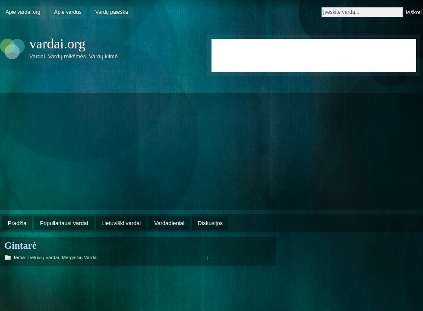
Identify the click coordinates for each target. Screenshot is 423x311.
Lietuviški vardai (121, 223)
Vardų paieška (111, 12)
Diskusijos (210, 223)
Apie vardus (68, 12)
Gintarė (20, 245)
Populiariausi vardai (64, 223)
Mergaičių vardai (80, 257)
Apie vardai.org (23, 12)
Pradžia (17, 223)
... (212, 257)
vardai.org (57, 43)
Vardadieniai (169, 223)
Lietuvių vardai (43, 257)
